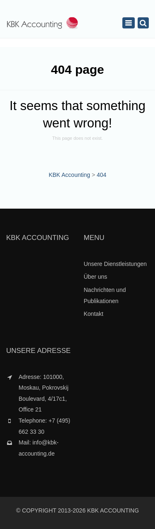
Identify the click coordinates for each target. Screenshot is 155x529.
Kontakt (93, 313)
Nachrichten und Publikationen (105, 295)
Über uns (95, 276)
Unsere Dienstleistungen (115, 264)
